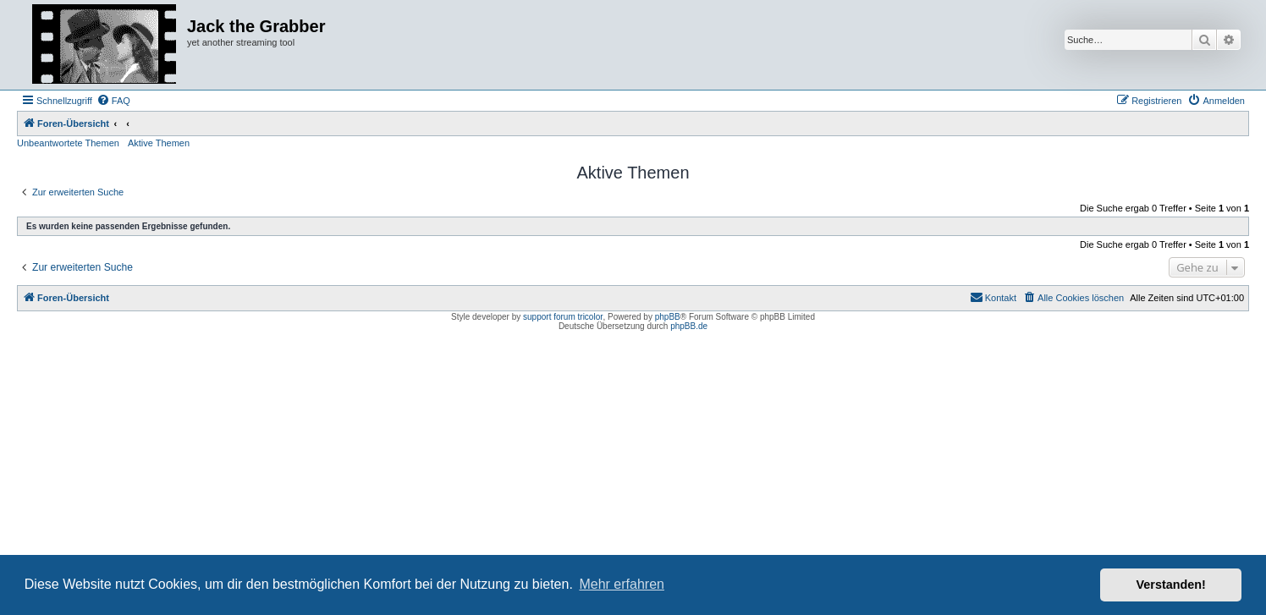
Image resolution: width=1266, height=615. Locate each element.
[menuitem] (113, 101)
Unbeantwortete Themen (68, 143)
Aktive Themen (159, 143)
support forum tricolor (563, 316)
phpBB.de (688, 326)
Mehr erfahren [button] (621, 584)
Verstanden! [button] (1171, 584)
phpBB (667, 316)
